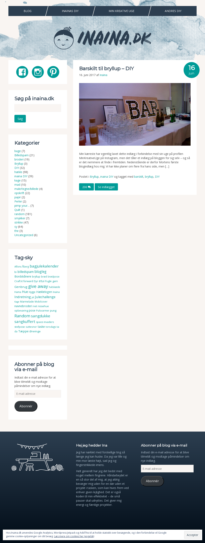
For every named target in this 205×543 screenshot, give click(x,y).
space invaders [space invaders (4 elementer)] (45, 322)
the (16, 231)
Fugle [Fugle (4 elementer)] (48, 281)
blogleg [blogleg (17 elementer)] (40, 271)
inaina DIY (106, 176)
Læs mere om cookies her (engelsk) (74, 536)
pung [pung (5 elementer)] (53, 310)
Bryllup (94, 176)
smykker (19, 218)
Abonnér (25, 406)
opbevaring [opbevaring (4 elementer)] (21, 310)
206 (86, 187)
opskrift (19, 193)
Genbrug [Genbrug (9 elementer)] (20, 287)
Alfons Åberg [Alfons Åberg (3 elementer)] (21, 266)
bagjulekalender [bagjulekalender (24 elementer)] (44, 265)
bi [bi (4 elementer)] (15, 272)
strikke (18, 222)
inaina (103, 75)
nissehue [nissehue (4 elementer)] (43, 306)
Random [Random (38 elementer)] (22, 316)
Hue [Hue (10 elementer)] (25, 292)
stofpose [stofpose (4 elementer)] (19, 327)
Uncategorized (23, 235)
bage (17, 151)
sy (15, 226)
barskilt (138, 176)
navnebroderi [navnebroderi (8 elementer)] (23, 306)
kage (17, 180)
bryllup (149, 176)
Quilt (17, 210)
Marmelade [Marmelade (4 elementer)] (27, 301)
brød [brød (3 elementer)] (44, 276)
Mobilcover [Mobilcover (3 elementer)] (41, 301)
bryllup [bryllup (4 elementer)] (36, 276)
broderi (19, 159)
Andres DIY (173, 11)
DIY (157, 176)
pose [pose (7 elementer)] (32, 310)
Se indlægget (106, 187)
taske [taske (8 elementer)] (41, 327)
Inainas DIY (70, 11)
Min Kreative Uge (121, 11)
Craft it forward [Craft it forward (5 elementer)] (23, 281)
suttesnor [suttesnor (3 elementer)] (31, 326)
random (19, 214)
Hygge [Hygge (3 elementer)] (32, 292)
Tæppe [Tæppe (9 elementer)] (23, 331)
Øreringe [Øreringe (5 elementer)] (35, 331)
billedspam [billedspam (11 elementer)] (25, 271)
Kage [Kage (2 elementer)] (16, 301)
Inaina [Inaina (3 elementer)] (56, 292)
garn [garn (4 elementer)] (55, 281)
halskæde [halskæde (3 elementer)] (54, 287)
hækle (18, 172)
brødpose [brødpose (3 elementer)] (53, 276)
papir (17, 197)
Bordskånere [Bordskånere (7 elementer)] (22, 276)
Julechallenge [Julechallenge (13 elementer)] (45, 297)
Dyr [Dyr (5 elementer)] (36, 281)
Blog (27, 11)
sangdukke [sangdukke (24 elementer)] (40, 315)
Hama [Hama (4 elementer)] (17, 292)
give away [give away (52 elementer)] (38, 286)
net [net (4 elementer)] (35, 306)
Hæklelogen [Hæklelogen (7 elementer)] (44, 292)
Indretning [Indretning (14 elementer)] (22, 297)
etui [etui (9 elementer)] (41, 281)
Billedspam (21, 155)
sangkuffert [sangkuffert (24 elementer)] (24, 321)
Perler (18, 201)
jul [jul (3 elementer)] (33, 297)
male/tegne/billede (26, 189)
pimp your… (22, 205)
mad (17, 184)
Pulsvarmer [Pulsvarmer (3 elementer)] (42, 310)
